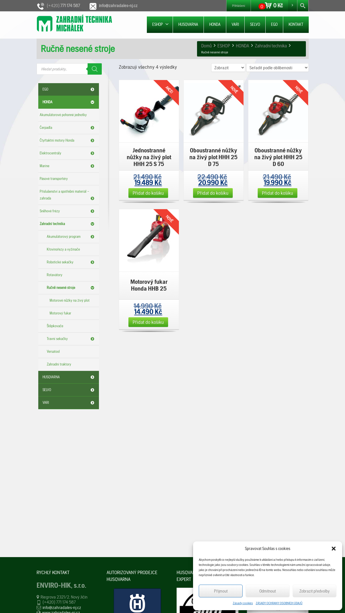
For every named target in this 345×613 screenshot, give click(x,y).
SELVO (255, 24)
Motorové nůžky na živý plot (70, 300)
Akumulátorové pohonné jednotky (63, 115)
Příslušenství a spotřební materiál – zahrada (68, 195)
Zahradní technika (68, 224)
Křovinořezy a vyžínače (63, 249)
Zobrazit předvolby (314, 591)
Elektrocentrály (68, 153)
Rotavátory (54, 275)
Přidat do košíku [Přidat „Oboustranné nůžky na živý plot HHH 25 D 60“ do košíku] (277, 193)
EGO (274, 24)
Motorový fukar (60, 313)
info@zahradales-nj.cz (62, 607)
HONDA (215, 24)
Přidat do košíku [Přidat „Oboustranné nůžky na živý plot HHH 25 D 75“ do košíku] (212, 193)
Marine (68, 166)
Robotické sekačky (71, 262)
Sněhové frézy (68, 211)
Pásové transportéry (54, 179)
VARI (235, 24)
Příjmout (221, 591)
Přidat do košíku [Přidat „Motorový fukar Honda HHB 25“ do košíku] (148, 322)
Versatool (53, 351)
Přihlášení (238, 6)
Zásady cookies (243, 603)
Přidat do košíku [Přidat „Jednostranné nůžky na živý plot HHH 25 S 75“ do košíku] (148, 193)
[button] (333, 548)
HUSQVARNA (188, 24)
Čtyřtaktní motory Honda (68, 140)
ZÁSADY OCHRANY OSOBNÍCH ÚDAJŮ (279, 603)
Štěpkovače (55, 326)
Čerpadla (68, 127)
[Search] (95, 69)
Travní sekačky (71, 338)
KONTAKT (296, 24)
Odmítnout (267, 591)
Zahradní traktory (59, 364)
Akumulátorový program (71, 236)
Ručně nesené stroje (71, 287)
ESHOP (160, 24)
